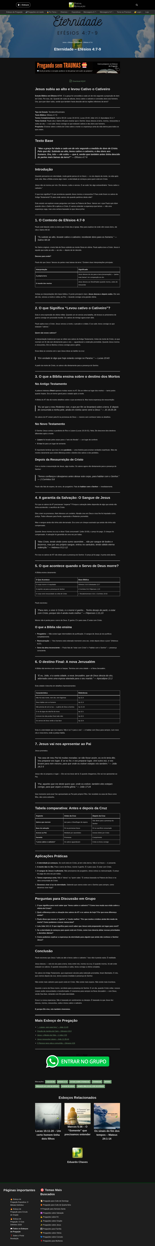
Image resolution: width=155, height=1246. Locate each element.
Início (64, 42)
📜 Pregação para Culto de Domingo (54, 1192)
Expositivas (76, 12)
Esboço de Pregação (15, 12)
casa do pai (50, 1072)
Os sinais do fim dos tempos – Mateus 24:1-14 (107, 1125)
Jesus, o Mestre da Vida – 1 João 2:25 (52, 1026)
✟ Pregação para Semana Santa (52, 1200)
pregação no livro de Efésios (47, 1077)
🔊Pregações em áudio (35, 12)
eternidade (96, 1072)
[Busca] (137, 5)
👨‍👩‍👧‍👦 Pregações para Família (50, 1220)
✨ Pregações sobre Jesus (50, 1216)
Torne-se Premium (123, 12)
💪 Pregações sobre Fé (49, 1208)
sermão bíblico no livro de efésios (90, 1077)
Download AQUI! (77, 81)
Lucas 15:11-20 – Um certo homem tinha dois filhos (48, 1125)
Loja (146, 12)
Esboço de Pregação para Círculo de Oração (19, 1202)
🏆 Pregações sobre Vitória (50, 1224)
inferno (107, 1072)
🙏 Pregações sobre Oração (51, 1212)
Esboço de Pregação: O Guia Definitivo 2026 (17, 1212)
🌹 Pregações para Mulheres (51, 1231)
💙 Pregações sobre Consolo (51, 1227)
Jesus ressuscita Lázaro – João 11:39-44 (53, 1030)
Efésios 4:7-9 (62, 1072)
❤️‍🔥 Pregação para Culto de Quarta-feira (55, 1196)
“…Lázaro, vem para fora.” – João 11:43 (52, 1018)
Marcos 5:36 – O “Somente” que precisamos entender (77, 1121)
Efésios (70, 42)
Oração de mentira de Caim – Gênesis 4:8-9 (54, 1022)
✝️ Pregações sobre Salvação (52, 1204)
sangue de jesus (68, 1077)
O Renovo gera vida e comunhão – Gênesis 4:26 (56, 1034)
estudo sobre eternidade (79, 1072)
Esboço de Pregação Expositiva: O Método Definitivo (19, 1193)
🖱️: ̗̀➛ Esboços (23, 5)
